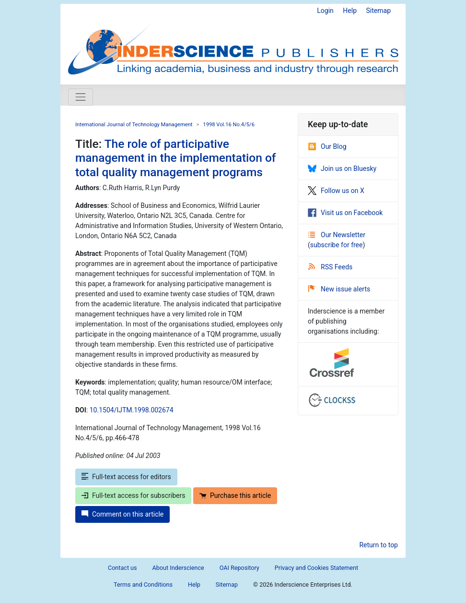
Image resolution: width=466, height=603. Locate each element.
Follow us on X (336, 190)
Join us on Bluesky (342, 168)
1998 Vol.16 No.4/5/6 (229, 124)
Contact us (122, 567)
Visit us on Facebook (345, 213)
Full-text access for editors (126, 477)
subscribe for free (336, 245)
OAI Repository (239, 567)
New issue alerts (339, 289)
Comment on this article (122, 514)
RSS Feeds (330, 267)
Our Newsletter (336, 235)
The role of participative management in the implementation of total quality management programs (175, 158)
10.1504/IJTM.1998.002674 (132, 410)
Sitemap (378, 10)
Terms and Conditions (143, 584)
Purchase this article (235, 495)
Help (350, 10)
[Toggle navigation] (80, 97)
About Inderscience (178, 567)
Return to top (378, 545)
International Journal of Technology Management (134, 124)
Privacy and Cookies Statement (316, 567)
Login (325, 10)
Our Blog (327, 146)
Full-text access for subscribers (133, 495)
